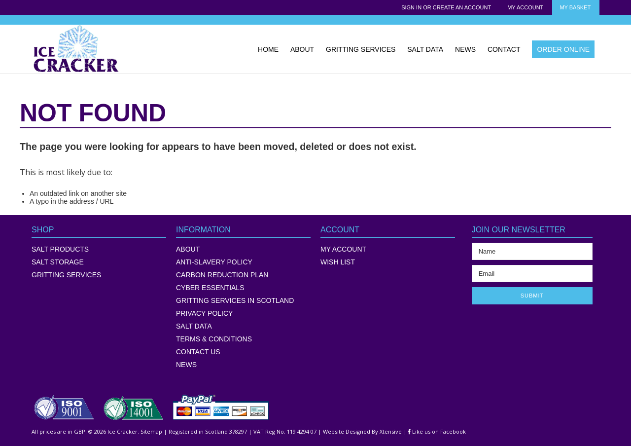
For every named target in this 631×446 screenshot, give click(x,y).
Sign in (411, 7)
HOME (268, 49)
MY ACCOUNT (343, 249)
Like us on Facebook (437, 431)
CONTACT (504, 49)
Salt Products (60, 249)
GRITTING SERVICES (360, 49)
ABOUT (302, 49)
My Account (525, 7)
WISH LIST (337, 262)
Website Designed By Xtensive (362, 431)
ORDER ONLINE (563, 49)
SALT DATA (425, 49)
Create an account (462, 7)
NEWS (465, 49)
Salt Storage (58, 262)
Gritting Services (66, 275)
